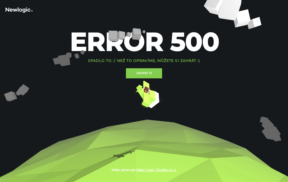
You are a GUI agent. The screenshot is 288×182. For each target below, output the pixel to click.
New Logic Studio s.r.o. (156, 170)
